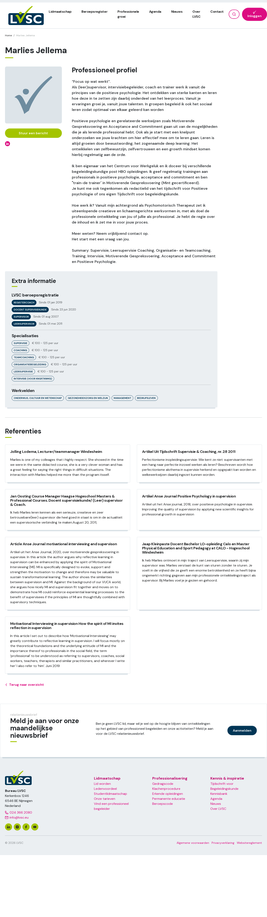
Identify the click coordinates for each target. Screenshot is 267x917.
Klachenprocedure (166, 788)
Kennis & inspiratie (227, 778)
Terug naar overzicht (24, 685)
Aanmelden (242, 730)
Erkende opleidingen (167, 793)
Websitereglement (249, 843)
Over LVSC (218, 808)
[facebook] (26, 826)
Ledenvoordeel (105, 788)
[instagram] (17, 826)
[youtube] (34, 826)
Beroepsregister (94, 11)
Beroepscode (162, 803)
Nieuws (176, 11)
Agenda (155, 11)
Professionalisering (169, 778)
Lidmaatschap (60, 11)
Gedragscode (162, 783)
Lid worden (102, 783)
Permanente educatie (168, 798)
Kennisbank (218, 793)
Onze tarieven (104, 798)
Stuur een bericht (33, 133)
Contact (217, 11)
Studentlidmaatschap (110, 793)
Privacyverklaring (223, 843)
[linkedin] (8, 826)
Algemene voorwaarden (193, 843)
